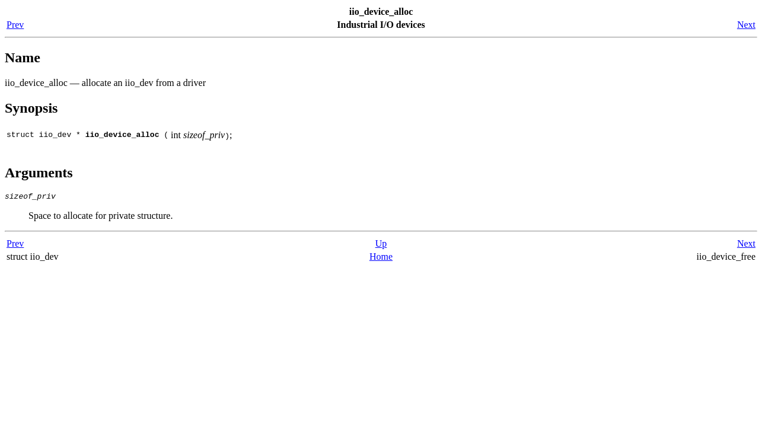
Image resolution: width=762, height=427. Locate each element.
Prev (15, 25)
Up (381, 245)
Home (381, 258)
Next (746, 25)
